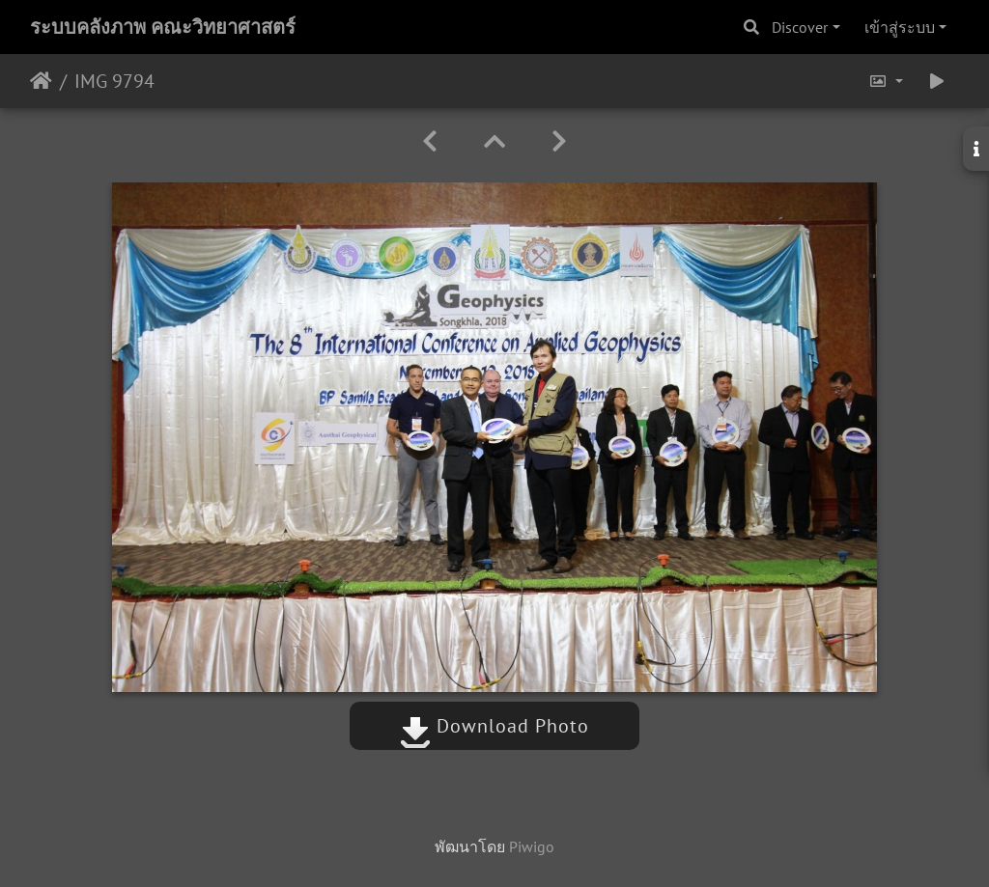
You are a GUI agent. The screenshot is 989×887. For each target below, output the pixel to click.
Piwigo (531, 846)
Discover (800, 27)
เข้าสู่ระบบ (899, 27)
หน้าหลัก (41, 81)
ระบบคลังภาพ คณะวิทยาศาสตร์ (163, 27)
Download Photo (494, 725)
